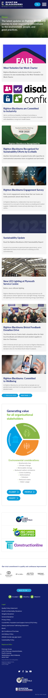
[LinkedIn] (27, 671)
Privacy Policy (6, 619)
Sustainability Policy (8, 640)
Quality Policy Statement (10, 608)
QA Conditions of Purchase (10, 631)
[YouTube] (30, 671)
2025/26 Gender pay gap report (11, 637)
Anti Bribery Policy (7, 634)
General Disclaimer (8, 617)
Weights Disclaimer (8, 614)
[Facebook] (23, 671)
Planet (14, 492)
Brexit (3, 628)
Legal (3, 604)
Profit (13, 498)
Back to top (24, 590)
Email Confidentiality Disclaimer (12, 611)
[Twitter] (19, 671)
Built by (40, 694)
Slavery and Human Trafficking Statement (15, 625)
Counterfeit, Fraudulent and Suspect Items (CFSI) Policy (19, 622)
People (30, 492)
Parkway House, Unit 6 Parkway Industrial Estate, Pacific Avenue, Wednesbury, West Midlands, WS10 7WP (12, 653)
